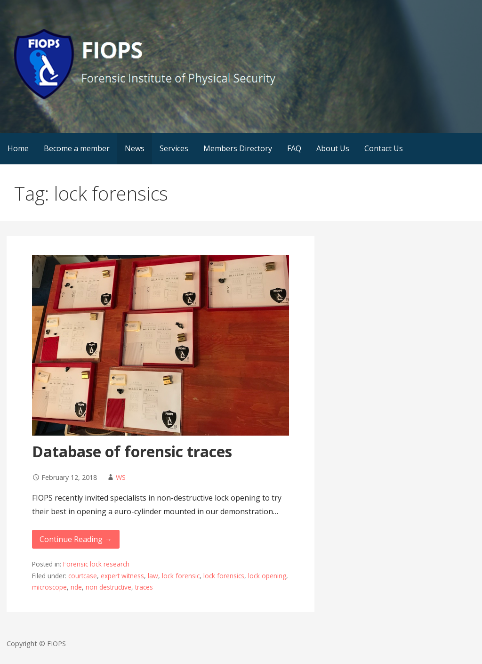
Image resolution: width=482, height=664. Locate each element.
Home (18, 148)
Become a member (77, 148)
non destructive (108, 587)
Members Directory (237, 148)
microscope (49, 587)
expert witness (122, 575)
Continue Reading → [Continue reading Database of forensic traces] (76, 539)
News (135, 148)
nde (76, 587)
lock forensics (223, 575)
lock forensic (181, 575)
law (153, 575)
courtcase (82, 575)
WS (121, 477)
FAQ (294, 148)
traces (144, 587)
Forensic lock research (96, 563)
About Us (332, 148)
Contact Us (383, 148)
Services (174, 148)
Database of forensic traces (132, 451)
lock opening (267, 575)
